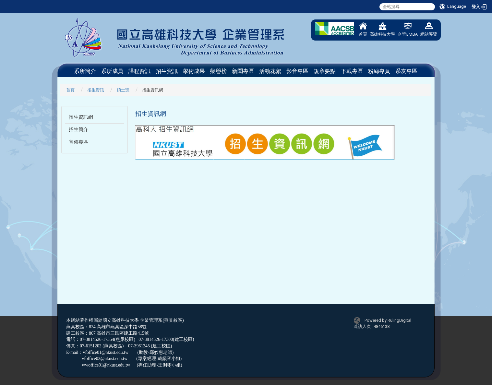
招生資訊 (167, 71)
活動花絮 (270, 71)
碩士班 (123, 90)
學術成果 (194, 71)
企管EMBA (408, 29)
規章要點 (325, 71)
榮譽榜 (218, 71)
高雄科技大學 (382, 29)
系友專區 (406, 71)
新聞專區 (243, 71)
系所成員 (112, 71)
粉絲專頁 (379, 71)
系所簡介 (85, 71)
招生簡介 (78, 129)
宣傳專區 (78, 142)
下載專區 (352, 71)
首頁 (363, 29)
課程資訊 (139, 71)
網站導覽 (428, 29)
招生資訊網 (81, 117)
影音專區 (297, 71)
